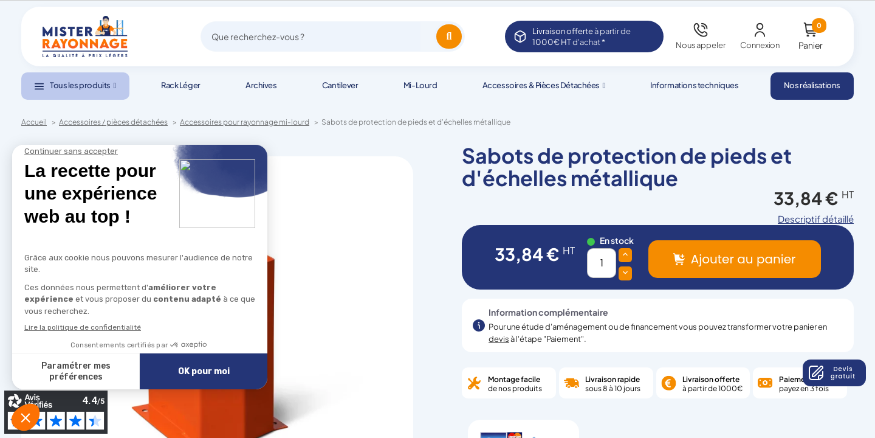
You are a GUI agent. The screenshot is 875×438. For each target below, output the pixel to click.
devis (499, 339)
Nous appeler (700, 45)
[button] (75, 86)
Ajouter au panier (743, 259)
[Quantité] (601, 263)
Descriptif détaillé (816, 218)
